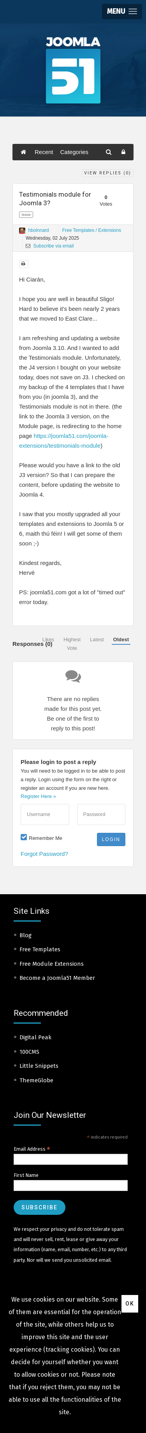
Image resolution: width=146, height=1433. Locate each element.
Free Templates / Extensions (91, 230)
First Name (26, 1175)
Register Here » (38, 796)
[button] (122, 11)
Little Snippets (38, 1065)
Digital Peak (35, 1037)
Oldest (121, 639)
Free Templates (39, 949)
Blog (25, 935)
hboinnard (38, 230)
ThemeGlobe (36, 1080)
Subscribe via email (50, 246)
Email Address (32, 1149)
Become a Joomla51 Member (57, 977)
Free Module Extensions (51, 963)
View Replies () (107, 173)
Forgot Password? (44, 853)
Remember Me (45, 838)
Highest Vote (72, 644)
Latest (97, 639)
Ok (129, 1303)
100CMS (29, 1051)
